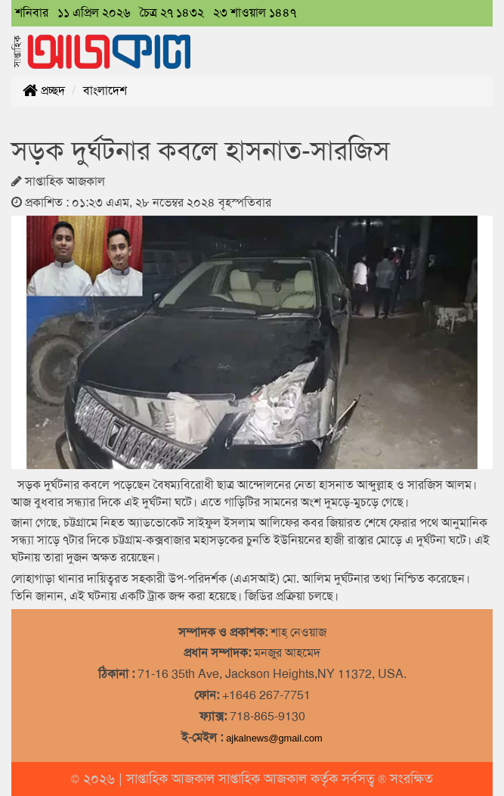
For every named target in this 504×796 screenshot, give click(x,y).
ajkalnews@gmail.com (274, 738)
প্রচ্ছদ (44, 90)
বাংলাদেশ (105, 90)
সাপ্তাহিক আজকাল (172, 779)
